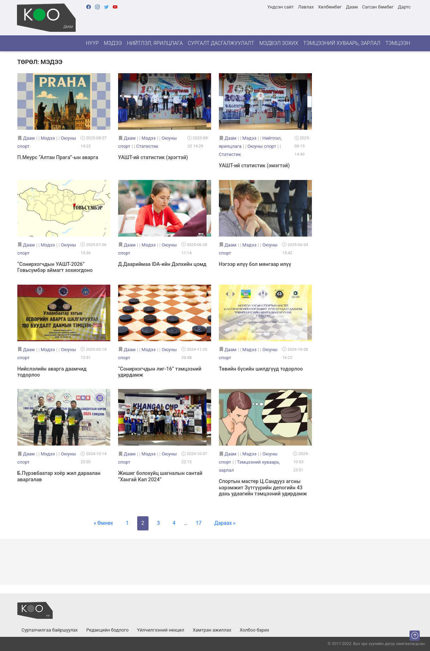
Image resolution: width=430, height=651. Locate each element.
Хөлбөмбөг (330, 7)
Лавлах (306, 7)
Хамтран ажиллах (212, 630)
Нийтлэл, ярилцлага (155, 43)
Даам (352, 7)
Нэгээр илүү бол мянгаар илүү (255, 264)
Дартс (404, 7)
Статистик (147, 146)
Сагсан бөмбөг (378, 7)
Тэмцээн (397, 43)
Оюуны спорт (262, 146)
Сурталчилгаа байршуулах (50, 630)
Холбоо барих (254, 630)
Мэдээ (113, 43)
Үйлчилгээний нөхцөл (160, 630)
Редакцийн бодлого (107, 630)
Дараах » (225, 523)
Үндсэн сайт (280, 7)
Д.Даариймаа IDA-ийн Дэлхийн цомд (162, 264)
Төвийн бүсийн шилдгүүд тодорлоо (261, 369)
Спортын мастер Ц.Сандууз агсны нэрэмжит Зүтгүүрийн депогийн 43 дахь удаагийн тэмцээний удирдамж (263, 487)
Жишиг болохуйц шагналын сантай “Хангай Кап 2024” (160, 476)
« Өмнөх (103, 523)
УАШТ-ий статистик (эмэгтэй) (254, 166)
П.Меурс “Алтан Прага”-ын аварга (57, 158)
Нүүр (92, 43)
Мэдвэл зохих (278, 43)
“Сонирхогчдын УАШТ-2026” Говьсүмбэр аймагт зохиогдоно (55, 267)
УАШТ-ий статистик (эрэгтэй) (153, 158)
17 (199, 523)
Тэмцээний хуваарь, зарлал (341, 43)
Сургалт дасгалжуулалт (221, 43)
